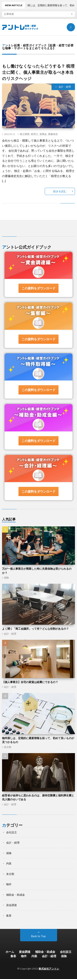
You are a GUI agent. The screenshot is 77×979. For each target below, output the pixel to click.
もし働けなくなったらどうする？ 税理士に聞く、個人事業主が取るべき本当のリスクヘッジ (38, 72)
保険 (6, 577)
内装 (8, 863)
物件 (8, 884)
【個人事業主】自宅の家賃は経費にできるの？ (30, 682)
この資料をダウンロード (38, 288)
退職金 (43, 134)
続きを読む (60, 191)
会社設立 (11, 832)
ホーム (10, 951)
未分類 (7, 747)
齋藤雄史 (53, 134)
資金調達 (11, 905)
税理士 (34, 134)
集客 (8, 915)
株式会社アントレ (49, 968)
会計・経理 (65, 86)
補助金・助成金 (15, 894)
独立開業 (25, 134)
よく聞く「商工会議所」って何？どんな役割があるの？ (35, 628)
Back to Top (38, 936)
